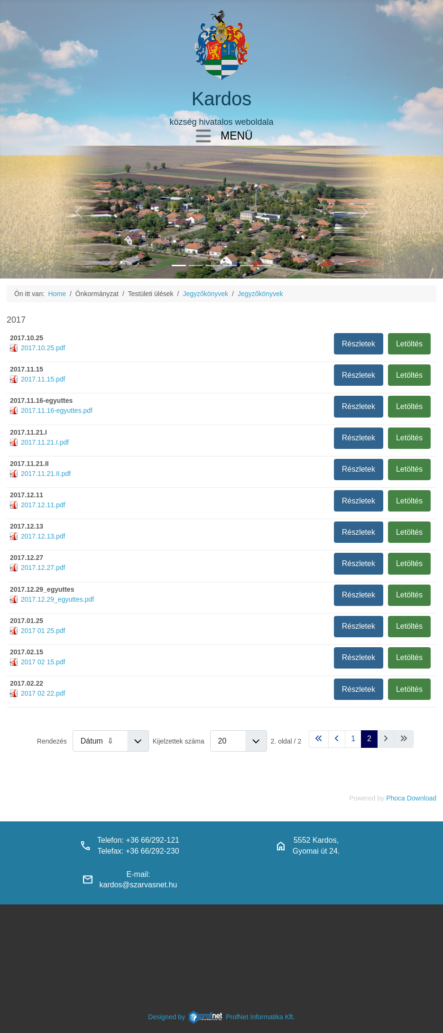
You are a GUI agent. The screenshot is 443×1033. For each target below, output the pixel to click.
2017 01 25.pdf (43, 630)
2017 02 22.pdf (43, 693)
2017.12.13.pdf (43, 536)
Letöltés (409, 344)
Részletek (358, 344)
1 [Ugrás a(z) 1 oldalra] (353, 739)
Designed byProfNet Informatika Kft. (221, 1017)
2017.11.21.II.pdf (46, 473)
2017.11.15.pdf (43, 379)
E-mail (137, 874)
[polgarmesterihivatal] (230, 265)
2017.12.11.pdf (43, 505)
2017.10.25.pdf (43, 348)
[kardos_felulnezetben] (179, 265)
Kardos (222, 98)
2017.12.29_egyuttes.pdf (57, 599)
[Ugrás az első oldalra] (319, 739)
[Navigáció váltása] (203, 137)
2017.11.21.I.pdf (45, 442)
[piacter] (247, 265)
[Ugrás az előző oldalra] (336, 739)
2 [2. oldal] (369, 739)
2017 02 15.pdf (43, 662)
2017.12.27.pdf (43, 567)
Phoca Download (411, 798)
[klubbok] (264, 265)
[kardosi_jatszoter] (213, 265)
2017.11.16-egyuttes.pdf (56, 410)
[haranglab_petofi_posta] (196, 265)
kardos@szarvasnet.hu (138, 885)
